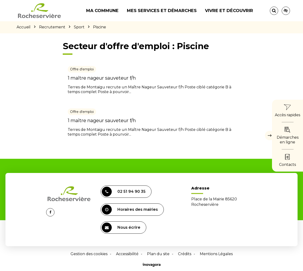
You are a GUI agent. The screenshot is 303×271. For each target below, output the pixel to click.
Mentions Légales (216, 254)
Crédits (184, 254)
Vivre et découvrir (229, 10)
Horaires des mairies (130, 210)
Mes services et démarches (162, 10)
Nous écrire (121, 227)
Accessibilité (127, 254)
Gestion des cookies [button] (89, 254)
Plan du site (158, 254)
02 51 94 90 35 (124, 192)
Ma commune (102, 10)
